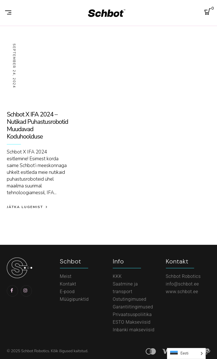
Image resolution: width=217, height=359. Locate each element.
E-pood (67, 291)
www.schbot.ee (182, 291)
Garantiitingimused (133, 307)
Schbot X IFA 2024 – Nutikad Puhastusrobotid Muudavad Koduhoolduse (37, 125)
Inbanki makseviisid (134, 329)
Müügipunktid (74, 299)
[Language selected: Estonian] (186, 353)
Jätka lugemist (25, 207)
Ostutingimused (129, 299)
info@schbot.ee (182, 284)
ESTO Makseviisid (132, 322)
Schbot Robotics (183, 276)
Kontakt (68, 284)
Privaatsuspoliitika (132, 314)
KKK (117, 276)
